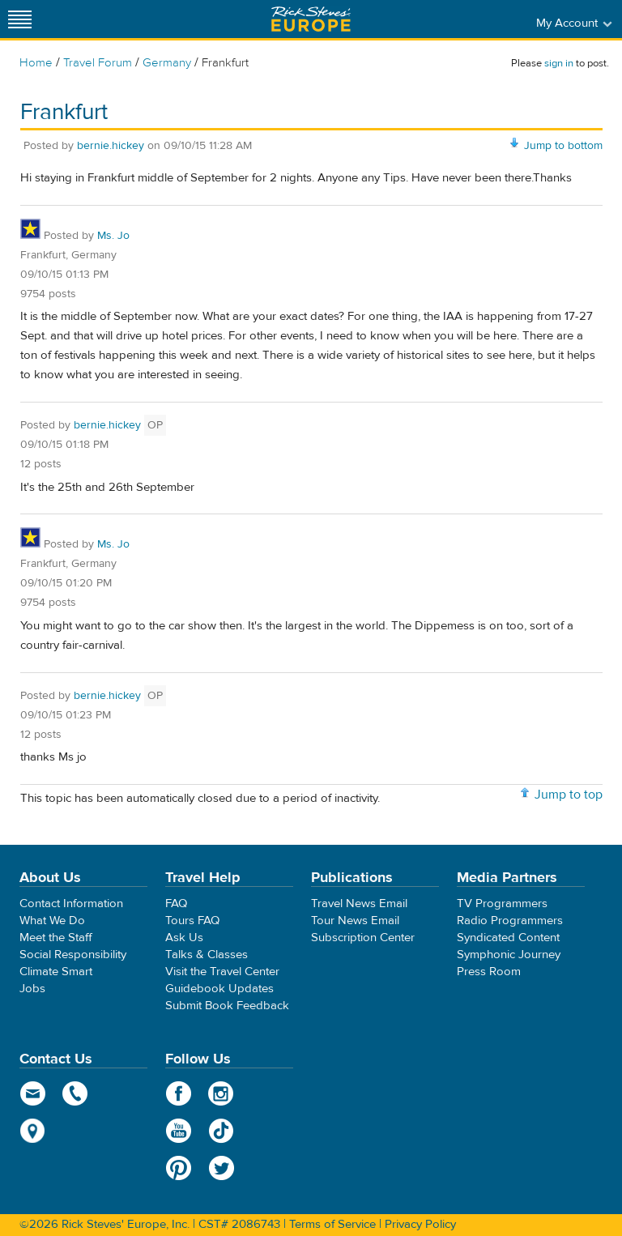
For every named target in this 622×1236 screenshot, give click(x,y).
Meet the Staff (55, 937)
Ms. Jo (113, 235)
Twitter (221, 1168)
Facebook (178, 1093)
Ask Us (184, 937)
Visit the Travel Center (222, 971)
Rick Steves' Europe (311, 19)
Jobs (32, 988)
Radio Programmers (510, 920)
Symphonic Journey (508, 954)
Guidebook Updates (219, 988)
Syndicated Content (508, 937)
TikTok (221, 1131)
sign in (558, 63)
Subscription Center (363, 937)
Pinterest (178, 1168)
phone (75, 1093)
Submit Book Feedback (227, 1005)
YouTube (178, 1131)
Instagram (221, 1093)
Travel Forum (97, 62)
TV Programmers (502, 903)
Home (36, 62)
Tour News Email (355, 920)
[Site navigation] (20, 19)
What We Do (52, 920)
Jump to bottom (563, 146)
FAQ (176, 903)
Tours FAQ (192, 920)
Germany (167, 62)
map (32, 1131)
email (32, 1093)
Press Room (489, 971)
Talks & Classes (206, 954)
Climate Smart (55, 971)
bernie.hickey (110, 146)
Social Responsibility (72, 954)
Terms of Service (332, 1224)
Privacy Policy (420, 1224)
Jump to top (569, 794)
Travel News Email (359, 903)
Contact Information (71, 903)
